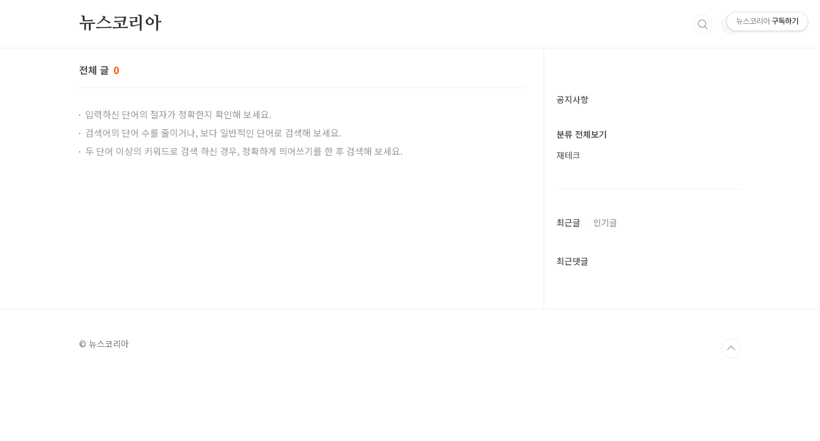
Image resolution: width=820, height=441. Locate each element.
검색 (703, 24)
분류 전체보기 (581, 134)
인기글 (605, 222)
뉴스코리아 (120, 23)
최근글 (568, 222)
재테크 (568, 155)
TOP (731, 348)
